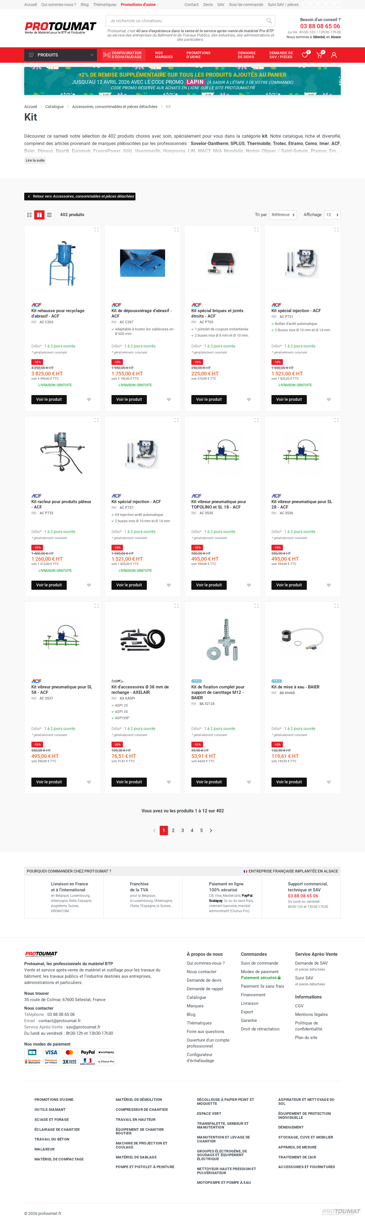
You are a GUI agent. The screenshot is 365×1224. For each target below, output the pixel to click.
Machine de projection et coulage (137, 1145)
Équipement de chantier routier (135, 1131)
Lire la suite (35, 160)
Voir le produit (49, 399)
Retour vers (80, 196)
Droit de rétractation (260, 1029)
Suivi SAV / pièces (283, 5)
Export (247, 1011)
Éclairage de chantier (53, 1129)
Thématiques (104, 5)
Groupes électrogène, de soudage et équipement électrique (217, 1155)
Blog (85, 5)
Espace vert (204, 1114)
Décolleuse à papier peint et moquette (221, 1101)
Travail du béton (47, 1139)
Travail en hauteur (131, 1120)
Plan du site (306, 1037)
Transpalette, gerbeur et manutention (218, 1125)
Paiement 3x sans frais (262, 986)
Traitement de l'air (293, 1157)
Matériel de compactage (55, 1159)
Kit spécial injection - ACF (296, 310)
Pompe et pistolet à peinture (140, 1167)
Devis (208, 5)
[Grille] (29, 214)
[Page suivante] (211, 830)
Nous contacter (201, 971)
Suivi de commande (246, 5)
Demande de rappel (205, 988)
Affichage (313, 214)
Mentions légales (311, 1014)
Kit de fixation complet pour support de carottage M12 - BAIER (217, 692)
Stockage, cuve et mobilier (301, 1137)
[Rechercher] (269, 21)
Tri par (261, 214)
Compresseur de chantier (137, 1110)
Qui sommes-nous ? (58, 5)
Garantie (249, 1020)
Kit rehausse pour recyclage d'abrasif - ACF (57, 313)
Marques (195, 1006)
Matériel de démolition (134, 1100)
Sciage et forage (47, 1120)
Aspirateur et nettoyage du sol (302, 1101)
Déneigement (287, 1127)
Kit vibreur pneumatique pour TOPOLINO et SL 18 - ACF (218, 504)
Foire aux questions (205, 1031)
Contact (191, 5)
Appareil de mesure (293, 1147)
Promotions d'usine (50, 1100)
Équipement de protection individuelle (300, 1115)
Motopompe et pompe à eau (219, 1183)
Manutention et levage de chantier (219, 1139)
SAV (220, 5)
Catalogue (196, 997)
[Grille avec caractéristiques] (39, 214)
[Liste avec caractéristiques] (49, 214)
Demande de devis (204, 980)
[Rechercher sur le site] (184, 21)
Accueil (30, 5)
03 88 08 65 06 (320, 26)
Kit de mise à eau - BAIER (295, 687)
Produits (61, 55)
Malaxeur (40, 1149)
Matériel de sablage (132, 1157)
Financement (253, 994)
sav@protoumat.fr (83, 1027)
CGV (299, 1006)
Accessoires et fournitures (302, 1167)
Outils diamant (46, 1110)
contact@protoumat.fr (59, 1020)
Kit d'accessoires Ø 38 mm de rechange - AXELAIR (140, 689)
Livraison (249, 1003)
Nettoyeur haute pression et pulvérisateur (222, 1171)
